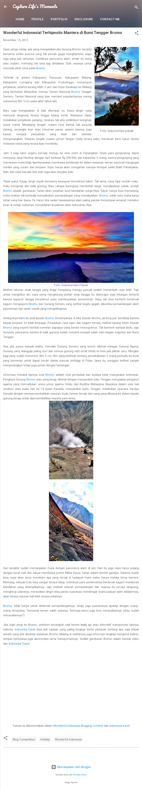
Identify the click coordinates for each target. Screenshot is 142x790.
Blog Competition (24, 739)
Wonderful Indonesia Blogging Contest (78, 726)
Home (20, 19)
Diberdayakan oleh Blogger (71, 767)
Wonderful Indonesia (68, 739)
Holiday (45, 739)
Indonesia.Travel (25, 629)
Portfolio (59, 19)
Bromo (40, 68)
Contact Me (110, 19)
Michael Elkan (80, 774)
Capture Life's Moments (35, 6)
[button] (136, 34)
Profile (37, 19)
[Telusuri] (136, 8)
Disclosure (84, 19)
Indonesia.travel (119, 726)
